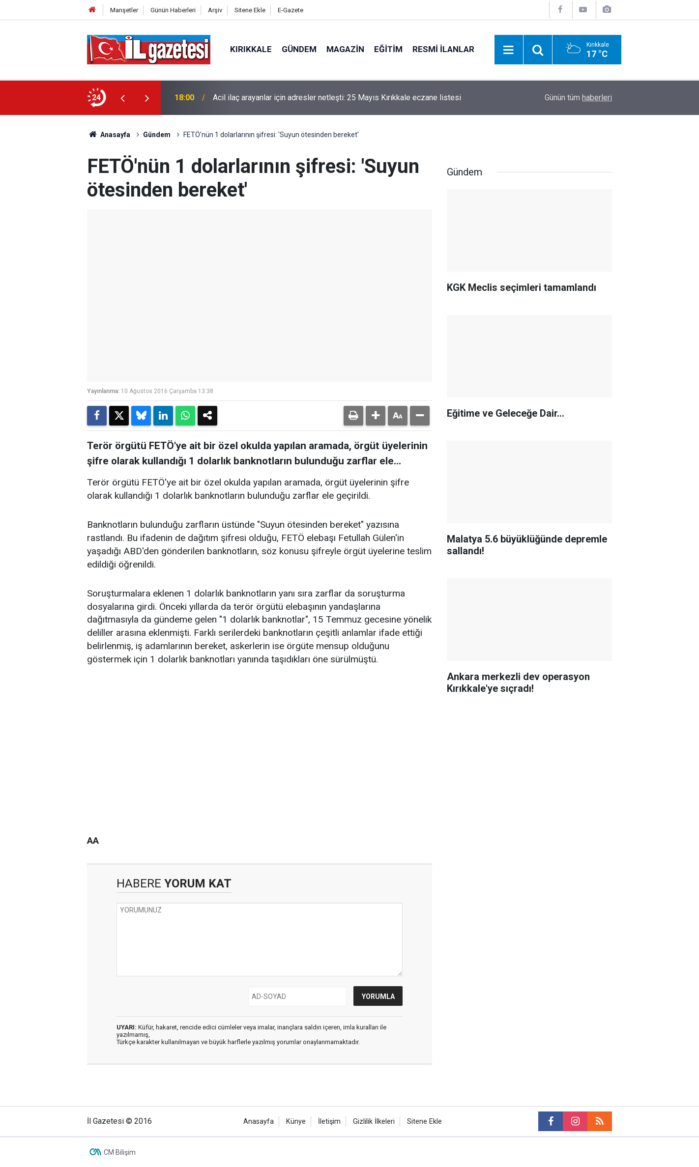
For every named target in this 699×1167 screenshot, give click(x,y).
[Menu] (509, 50)
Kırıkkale (251, 49)
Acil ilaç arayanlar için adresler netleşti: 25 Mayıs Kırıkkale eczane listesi (337, 97)
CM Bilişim (120, 1152)
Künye (296, 1121)
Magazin (345, 49)
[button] (375, 416)
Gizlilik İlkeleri (374, 1121)
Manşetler (124, 10)
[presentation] (122, 98)
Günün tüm (578, 97)
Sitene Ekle (249, 10)
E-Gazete (290, 10)
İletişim (329, 1121)
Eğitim (388, 49)
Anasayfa (108, 135)
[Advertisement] (50, 262)
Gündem (299, 49)
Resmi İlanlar (443, 49)
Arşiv (215, 10)
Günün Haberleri (173, 10)
